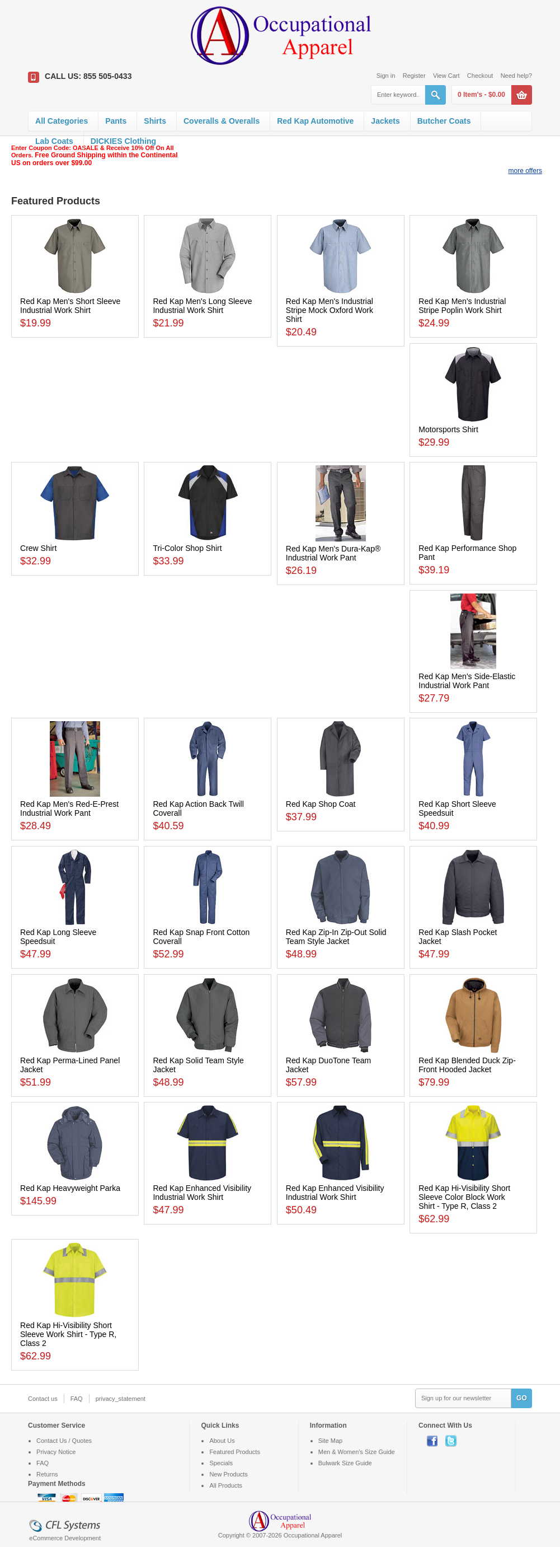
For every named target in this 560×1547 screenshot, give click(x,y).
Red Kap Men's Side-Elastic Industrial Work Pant (466, 681)
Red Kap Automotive (315, 120)
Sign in (386, 75)
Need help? (516, 75)
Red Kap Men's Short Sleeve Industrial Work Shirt (70, 306)
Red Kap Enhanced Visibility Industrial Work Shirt (202, 1193)
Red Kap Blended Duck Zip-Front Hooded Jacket (467, 1065)
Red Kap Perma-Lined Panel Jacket (70, 1065)
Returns (47, 1474)
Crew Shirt (38, 548)
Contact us (43, 1398)
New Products (228, 1474)
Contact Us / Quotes (64, 1440)
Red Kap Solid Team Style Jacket (198, 1065)
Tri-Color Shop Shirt (187, 548)
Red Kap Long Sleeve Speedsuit (58, 937)
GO (521, 1398)
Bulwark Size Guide (345, 1463)
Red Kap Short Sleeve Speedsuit (457, 808)
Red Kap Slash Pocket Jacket (457, 937)
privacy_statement (120, 1398)
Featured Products (234, 1451)
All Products (225, 1485)
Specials (221, 1463)
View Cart (446, 75)
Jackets (385, 120)
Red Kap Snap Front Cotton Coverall (201, 937)
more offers (525, 171)
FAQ (76, 1398)
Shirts (155, 120)
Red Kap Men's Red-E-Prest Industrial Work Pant (69, 808)
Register (414, 75)
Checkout (480, 75)
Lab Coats (54, 141)
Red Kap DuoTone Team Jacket (328, 1065)
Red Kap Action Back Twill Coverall (198, 808)
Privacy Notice (56, 1451)
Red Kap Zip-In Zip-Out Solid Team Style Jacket (336, 937)
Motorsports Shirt (448, 429)
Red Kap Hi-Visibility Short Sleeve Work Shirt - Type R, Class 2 (68, 1334)
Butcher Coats (444, 120)
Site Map (330, 1440)
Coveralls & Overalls (221, 120)
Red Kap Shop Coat (321, 804)
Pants (115, 120)
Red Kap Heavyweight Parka (70, 1188)
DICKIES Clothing (123, 141)
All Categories (61, 120)
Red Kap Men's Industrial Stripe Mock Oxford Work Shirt (329, 310)
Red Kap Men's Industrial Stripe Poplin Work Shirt (462, 306)
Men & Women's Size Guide (356, 1451)
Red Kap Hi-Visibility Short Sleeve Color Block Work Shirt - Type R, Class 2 (464, 1197)
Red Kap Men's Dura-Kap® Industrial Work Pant (333, 553)
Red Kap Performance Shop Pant (467, 553)
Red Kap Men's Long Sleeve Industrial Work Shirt (202, 306)
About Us (221, 1440)
